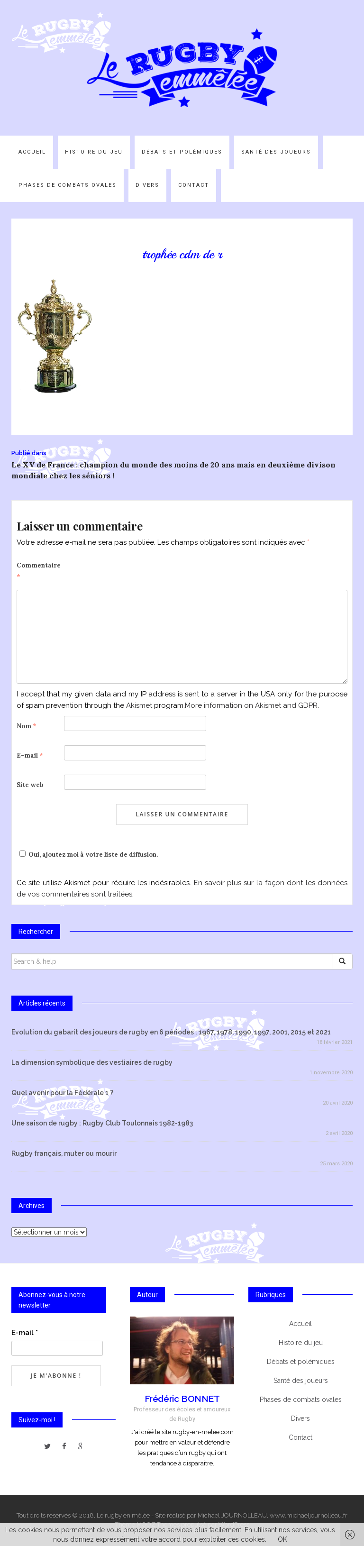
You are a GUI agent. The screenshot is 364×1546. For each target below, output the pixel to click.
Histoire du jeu (94, 152)
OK (282, 1539)
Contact (193, 185)
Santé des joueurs (276, 152)
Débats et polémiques (182, 152)
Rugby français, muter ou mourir (64, 1153)
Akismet (139, 705)
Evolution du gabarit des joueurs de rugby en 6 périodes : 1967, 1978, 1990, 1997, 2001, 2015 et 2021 (171, 1032)
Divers (147, 185)
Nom (26, 726)
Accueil (32, 152)
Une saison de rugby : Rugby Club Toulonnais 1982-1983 (102, 1123)
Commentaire (39, 571)
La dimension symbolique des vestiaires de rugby (92, 1062)
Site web (30, 785)
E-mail (30, 755)
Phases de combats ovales (67, 185)
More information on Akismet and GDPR (251, 705)
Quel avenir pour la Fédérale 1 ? (62, 1093)
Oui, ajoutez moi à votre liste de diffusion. (87, 855)
